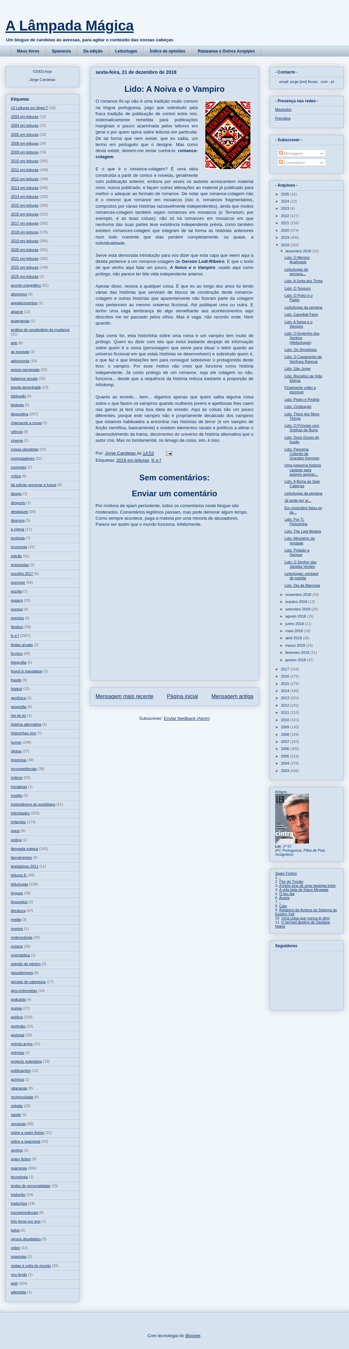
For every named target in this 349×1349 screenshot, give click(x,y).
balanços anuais (24, 378)
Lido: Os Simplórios (300, 350)
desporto (18, 503)
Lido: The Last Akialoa (302, 531)
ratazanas (19, 1088)
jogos (15, 831)
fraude (16, 680)
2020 (285, 230)
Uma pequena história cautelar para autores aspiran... (302, 469)
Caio (283, 906)
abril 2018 (294, 638)
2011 (285, 712)
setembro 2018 (298, 609)
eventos (17, 618)
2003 (285, 771)
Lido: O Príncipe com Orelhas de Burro (301, 427)
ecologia (18, 538)
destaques (19, 512)
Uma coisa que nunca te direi (305, 918)
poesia (16, 1008)
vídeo (15, 1248)
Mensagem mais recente (124, 696)
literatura (18, 911)
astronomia (20, 361)
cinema (17, 440)
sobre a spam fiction (27, 1132)
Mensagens (291, 153)
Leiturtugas (126, 51)
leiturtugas (19, 884)
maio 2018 (294, 631)
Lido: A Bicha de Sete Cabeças (302, 483)
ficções (16, 653)
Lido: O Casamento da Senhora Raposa (303, 359)
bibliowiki (18, 396)
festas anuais (22, 645)
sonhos (17, 1150)
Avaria (284, 898)
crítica (16, 476)
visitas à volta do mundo (31, 1266)
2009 (285, 727)
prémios (17, 1053)
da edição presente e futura (33, 485)
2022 (285, 216)
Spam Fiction (286, 873)
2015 (285, 684)
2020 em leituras (24, 250)
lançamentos (21, 857)
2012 (285, 705)
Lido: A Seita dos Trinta (303, 281)
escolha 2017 (22, 574)
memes (17, 929)
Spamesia (61, 51)
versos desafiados (26, 1239)
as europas (20, 352)
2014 (285, 691)
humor (16, 742)
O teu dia (286, 894)
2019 (285, 237)
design (16, 494)
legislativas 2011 (24, 866)
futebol (16, 689)
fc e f (156, 460)
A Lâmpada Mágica (69, 26)
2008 (285, 734)
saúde (16, 1115)
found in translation (26, 671)
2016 (285, 676)
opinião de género (26, 964)
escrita (16, 591)
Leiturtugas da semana (303, 307)
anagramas (20, 321)
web (14, 1283)
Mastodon (283, 109)
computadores (23, 458)
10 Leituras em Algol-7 (29, 108)
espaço (17, 600)
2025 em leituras (24, 276)
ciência (16, 432)
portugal (17, 1035)
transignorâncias (24, 1212)
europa (16, 609)
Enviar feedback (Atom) (187, 718)
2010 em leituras (24, 161)
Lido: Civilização (297, 406)
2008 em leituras (24, 143)
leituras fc (19, 875)
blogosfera (19, 414)
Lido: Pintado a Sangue (296, 552)
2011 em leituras (24, 170)
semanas (18, 1124)
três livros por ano (25, 1221)
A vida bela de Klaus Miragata (304, 890)
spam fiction (21, 1159)
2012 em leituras (24, 179)
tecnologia (19, 1177)
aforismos (19, 294)
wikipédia (18, 1292)
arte (14, 343)
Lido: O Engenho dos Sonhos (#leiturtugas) (301, 337)
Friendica (282, 118)
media (16, 919)
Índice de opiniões (167, 51)
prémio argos (22, 1044)
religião (17, 1106)
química (17, 1079)
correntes (18, 467)
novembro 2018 (298, 595)
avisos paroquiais (25, 370)
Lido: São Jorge (297, 369)
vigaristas (18, 1256)
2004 (285, 763)
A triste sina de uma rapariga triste (307, 886)
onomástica (20, 955)
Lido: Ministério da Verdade (299, 540)
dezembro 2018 (298, 251)
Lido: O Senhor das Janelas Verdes (300, 564)
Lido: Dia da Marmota (302, 585)
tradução (18, 1194)
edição (16, 556)
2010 (285, 720)
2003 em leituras (24, 117)
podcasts (18, 999)
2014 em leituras (24, 196)
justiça (16, 840)
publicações (20, 1070)
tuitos (15, 1230)
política (17, 1017)
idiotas (16, 751)
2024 (285, 201)
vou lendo (19, 1274)
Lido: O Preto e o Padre (298, 297)
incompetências (24, 769)
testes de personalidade (30, 1186)
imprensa (18, 760)
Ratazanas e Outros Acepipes (226, 51)
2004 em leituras (24, 125)
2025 (285, 194)
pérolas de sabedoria (28, 982)
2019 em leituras (24, 241)
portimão (18, 1026)
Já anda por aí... (297, 500)
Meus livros (28, 51)
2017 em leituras (24, 223)
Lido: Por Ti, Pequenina (295, 521)
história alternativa (26, 724)
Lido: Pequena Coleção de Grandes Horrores (301, 453)
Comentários (292, 163)
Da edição (93, 51)
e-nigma (17, 529)
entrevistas (20, 565)
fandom (17, 627)
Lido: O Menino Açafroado (297, 259)
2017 (285, 669)
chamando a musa (26, 423)
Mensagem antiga (232, 696)
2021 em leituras (24, 258)
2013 (285, 698)
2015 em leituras (24, 205)
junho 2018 (295, 624)
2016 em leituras (24, 214)
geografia (18, 707)
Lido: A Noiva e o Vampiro (298, 324)
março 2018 (295, 645)
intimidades (20, 813)
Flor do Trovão (291, 881)
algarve (17, 312)
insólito (16, 795)
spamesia (19, 1168)
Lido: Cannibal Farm (301, 314)
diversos (18, 520)
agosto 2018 (296, 616)
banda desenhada (26, 387)
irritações (18, 822)
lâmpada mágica (24, 849)
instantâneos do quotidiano (33, 804)
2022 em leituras (24, 267)
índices (17, 777)
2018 (285, 245)
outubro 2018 (296, 602)
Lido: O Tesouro (297, 288)
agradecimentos (24, 303)
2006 (285, 749)
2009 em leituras (24, 152)
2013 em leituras (24, 188)
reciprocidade (22, 1097)
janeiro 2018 (296, 660)
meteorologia (22, 937)
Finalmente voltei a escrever (299, 390)
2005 (285, 756)
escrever (18, 582)
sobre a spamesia (25, 1141)
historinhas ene (23, 733)
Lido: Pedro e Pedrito (301, 399)
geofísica (18, 698)
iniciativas (19, 787)
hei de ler (18, 715)
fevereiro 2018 (297, 652)
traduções (19, 1203)
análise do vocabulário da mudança (40, 330)
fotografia (18, 662)
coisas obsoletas (24, 449)
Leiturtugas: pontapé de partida (301, 576)
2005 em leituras (24, 134)
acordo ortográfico (26, 285)
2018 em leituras (132, 460)
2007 (285, 742)
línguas (17, 893)
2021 (285, 223)
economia (19, 547)
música (17, 946)
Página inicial (182, 696)
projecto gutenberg (26, 1061)
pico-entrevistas (24, 991)
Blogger (192, 1335)
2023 (285, 208)
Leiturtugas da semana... (296, 271)
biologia (17, 405)
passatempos (22, 973)
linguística (19, 902)
